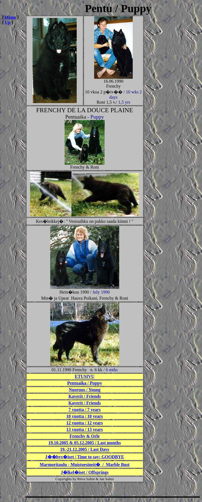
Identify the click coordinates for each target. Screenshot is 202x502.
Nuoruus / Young (84, 389)
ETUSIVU (84, 376)
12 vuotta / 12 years (84, 422)
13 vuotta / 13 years (84, 429)
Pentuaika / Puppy (84, 383)
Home (10, 17)
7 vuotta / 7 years (84, 409)
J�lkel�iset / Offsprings (84, 472)
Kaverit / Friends (84, 396)
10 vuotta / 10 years (84, 416)
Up (7, 22)
